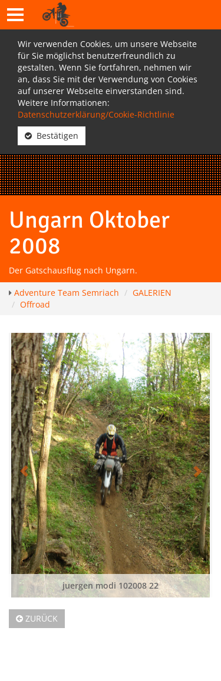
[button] (24, 465)
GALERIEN (152, 292)
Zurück (37, 618)
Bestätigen (51, 135)
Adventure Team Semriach (66, 292)
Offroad (35, 304)
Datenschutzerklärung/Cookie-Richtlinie (96, 114)
